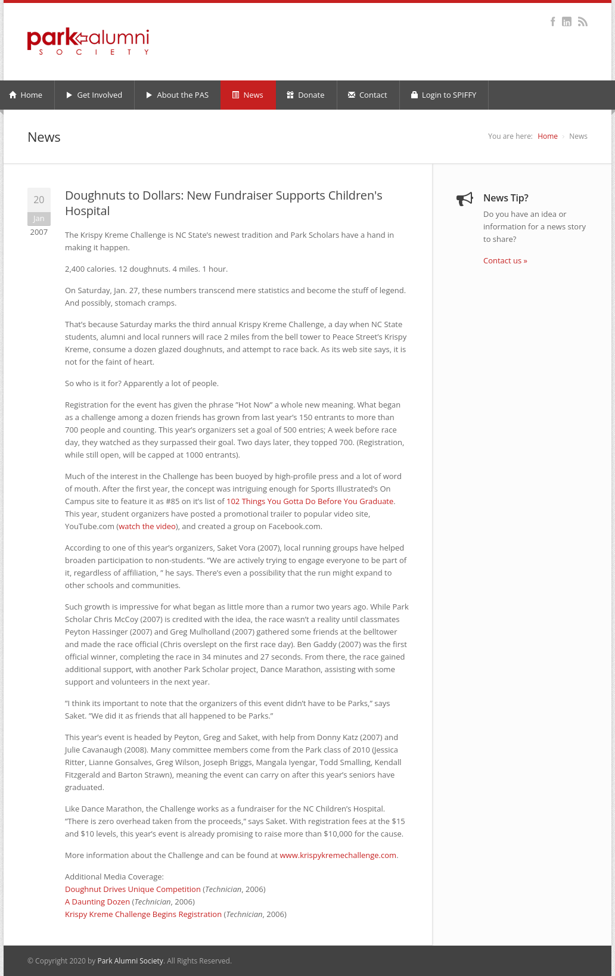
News (247, 94)
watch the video (147, 526)
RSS (582, 21)
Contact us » (505, 260)
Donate (306, 94)
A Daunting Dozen (97, 901)
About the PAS (177, 94)
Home (548, 136)
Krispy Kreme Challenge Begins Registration (143, 914)
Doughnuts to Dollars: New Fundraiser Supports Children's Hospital (223, 203)
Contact (367, 94)
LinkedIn (566, 21)
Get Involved (94, 94)
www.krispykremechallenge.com (338, 855)
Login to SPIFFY (444, 94)
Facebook (553, 21)
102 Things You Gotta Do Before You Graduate (309, 501)
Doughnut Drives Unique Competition (133, 889)
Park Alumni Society (130, 961)
